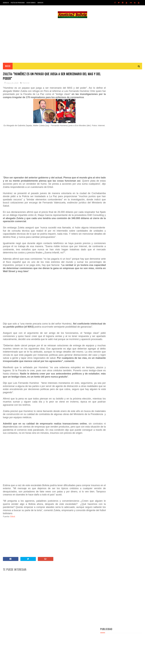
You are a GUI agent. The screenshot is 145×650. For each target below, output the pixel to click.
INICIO (7, 66)
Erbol (12, 539)
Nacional (26, 84)
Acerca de (6, 3)
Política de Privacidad (17, 3)
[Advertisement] (72, 40)
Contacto (40, 3)
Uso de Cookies (30, 3)
